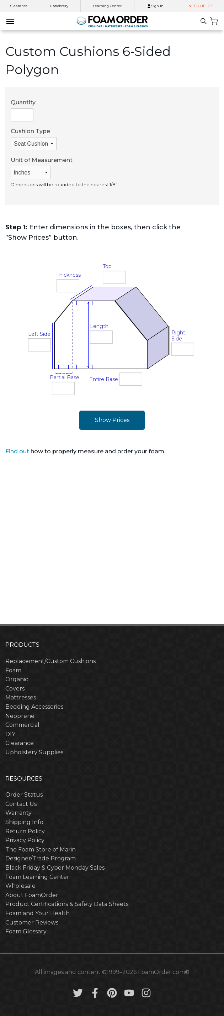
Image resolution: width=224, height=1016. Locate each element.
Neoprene (19, 716)
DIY (10, 734)
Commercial (22, 724)
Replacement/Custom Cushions (50, 661)
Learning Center (107, 6)
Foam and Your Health (37, 913)
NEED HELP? (200, 6)
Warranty (18, 812)
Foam (13, 670)
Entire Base (103, 379)
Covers (15, 688)
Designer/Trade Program (40, 858)
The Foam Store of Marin (40, 849)
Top (107, 266)
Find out (17, 451)
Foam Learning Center (37, 877)
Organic (16, 679)
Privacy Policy (24, 840)
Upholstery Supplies (34, 752)
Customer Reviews (31, 922)
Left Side (39, 334)
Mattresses (20, 697)
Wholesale (20, 885)
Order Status (24, 794)
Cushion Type (34, 139)
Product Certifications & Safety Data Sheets (66, 904)
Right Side (178, 335)
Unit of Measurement (42, 168)
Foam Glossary (26, 931)
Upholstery (59, 6)
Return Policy (25, 831)
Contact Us (21, 804)
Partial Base (64, 377)
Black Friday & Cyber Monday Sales (55, 867)
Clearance (19, 6)
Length (99, 326)
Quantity (23, 110)
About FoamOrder (31, 895)
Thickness (69, 275)
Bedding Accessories (34, 706)
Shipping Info (24, 822)
